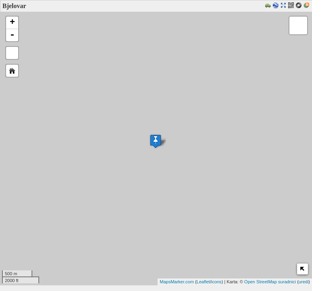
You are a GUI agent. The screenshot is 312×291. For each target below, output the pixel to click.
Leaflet (203, 281)
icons (216, 281)
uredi (303, 281)
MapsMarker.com (177, 281)
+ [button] (12, 23)
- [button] (12, 35)
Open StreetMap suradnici (270, 281)
